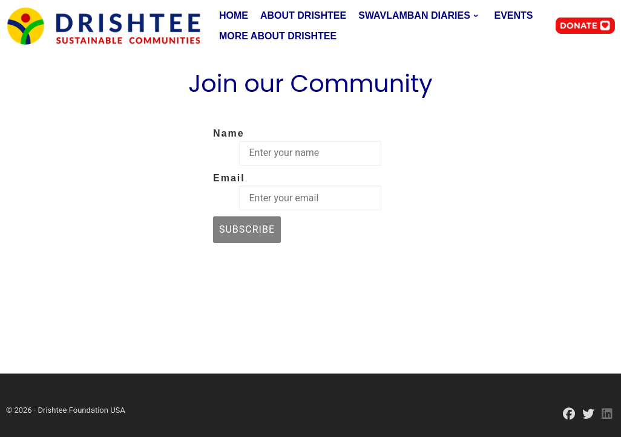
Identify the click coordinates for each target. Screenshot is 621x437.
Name (229, 133)
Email (229, 178)
